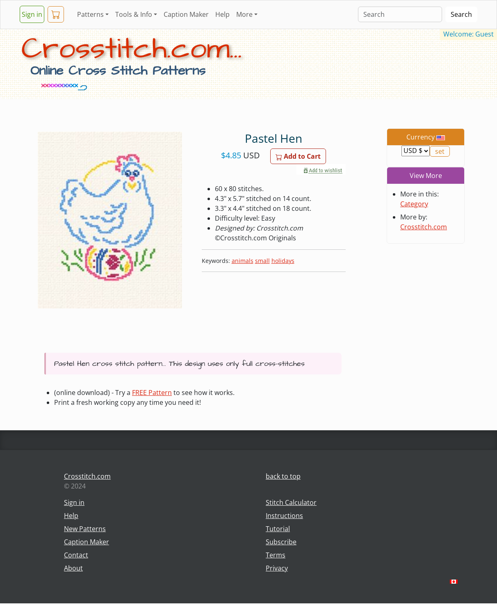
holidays (282, 261)
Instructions (284, 515)
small (262, 261)
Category (414, 203)
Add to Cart (298, 156)
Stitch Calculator (291, 502)
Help (222, 14)
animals (242, 261)
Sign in (32, 14)
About (73, 568)
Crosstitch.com (423, 226)
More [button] (244, 14)
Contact (76, 554)
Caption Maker (186, 14)
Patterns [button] (90, 14)
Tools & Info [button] (133, 14)
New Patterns (85, 528)
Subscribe (281, 541)
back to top (283, 476)
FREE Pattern (152, 392)
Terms (275, 554)
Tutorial (278, 528)
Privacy (277, 568)
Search (461, 14)
